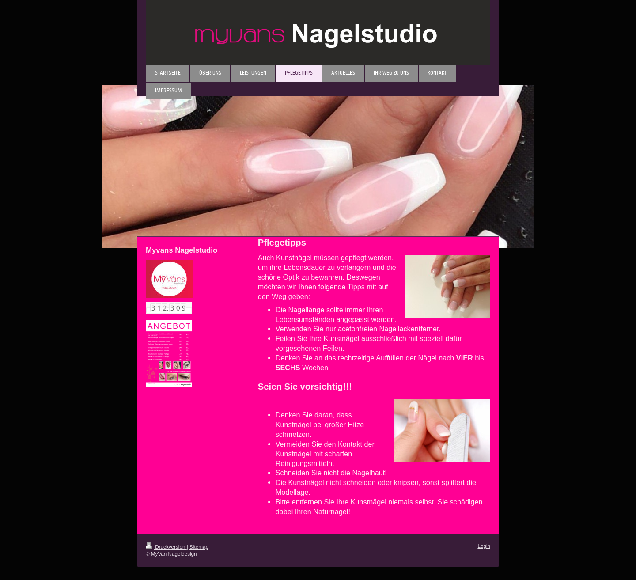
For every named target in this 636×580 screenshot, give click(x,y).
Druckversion (166, 547)
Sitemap (198, 547)
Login (483, 546)
